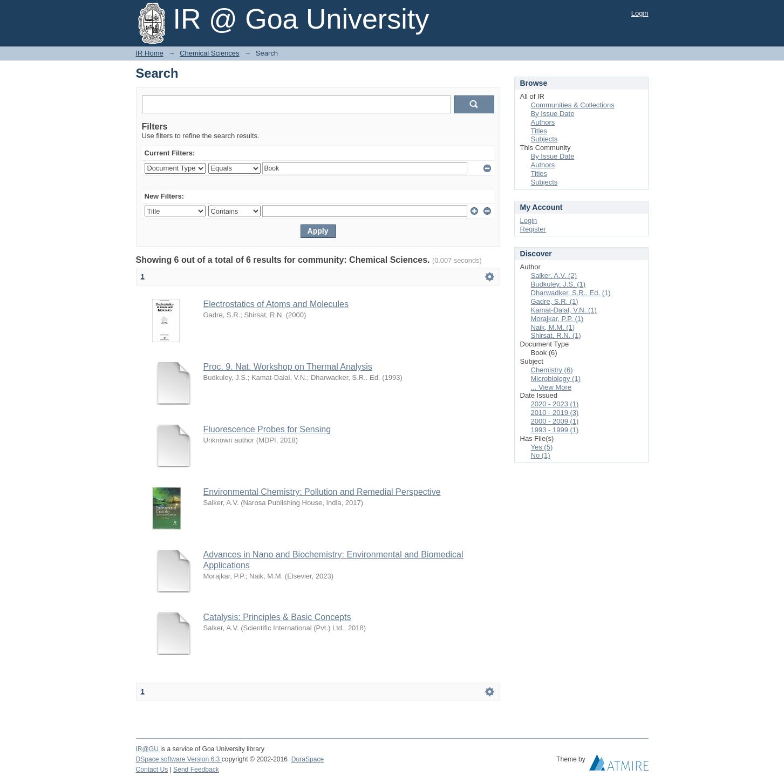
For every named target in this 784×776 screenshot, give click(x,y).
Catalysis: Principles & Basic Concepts (277, 617)
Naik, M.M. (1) (553, 327)
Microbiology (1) (556, 379)
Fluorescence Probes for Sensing (267, 429)
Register (533, 229)
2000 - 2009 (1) (555, 421)
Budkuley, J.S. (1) (558, 284)
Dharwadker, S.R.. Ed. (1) (571, 293)
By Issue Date (553, 114)
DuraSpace (307, 759)
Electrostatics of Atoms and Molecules (276, 304)
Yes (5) (542, 447)
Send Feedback (196, 769)
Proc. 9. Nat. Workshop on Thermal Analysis (287, 366)
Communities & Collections (573, 105)
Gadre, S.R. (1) (554, 301)
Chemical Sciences (210, 53)
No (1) (540, 455)
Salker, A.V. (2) (554, 275)
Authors (543, 122)
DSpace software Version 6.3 (179, 759)
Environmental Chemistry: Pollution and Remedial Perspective (322, 491)
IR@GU (148, 749)
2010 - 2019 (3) (555, 413)
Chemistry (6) (552, 370)
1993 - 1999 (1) (555, 430)
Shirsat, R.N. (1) (556, 335)
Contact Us (152, 769)
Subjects (544, 139)
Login (640, 13)
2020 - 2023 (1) (555, 404)
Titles (539, 131)
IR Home (149, 53)
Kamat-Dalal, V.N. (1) (564, 310)
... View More (551, 387)
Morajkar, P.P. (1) (557, 319)
